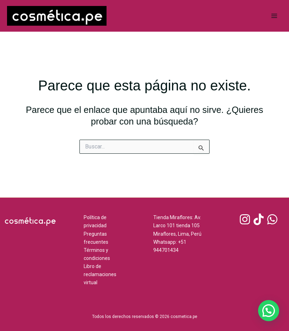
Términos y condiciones (97, 254)
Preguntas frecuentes (96, 238)
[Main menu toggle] (274, 16)
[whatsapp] (273, 219)
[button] (268, 310)
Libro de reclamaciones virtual (100, 274)
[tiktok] (259, 219)
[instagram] (246, 219)
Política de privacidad (95, 221)
